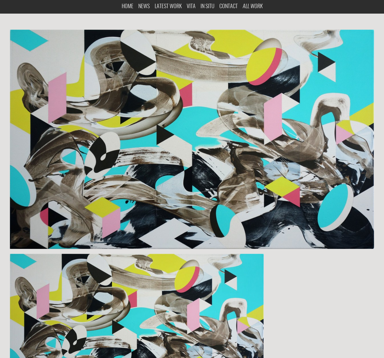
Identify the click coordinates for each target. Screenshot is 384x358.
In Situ (207, 6)
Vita (191, 6)
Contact (228, 6)
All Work (253, 6)
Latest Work (168, 6)
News (144, 6)
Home (127, 6)
